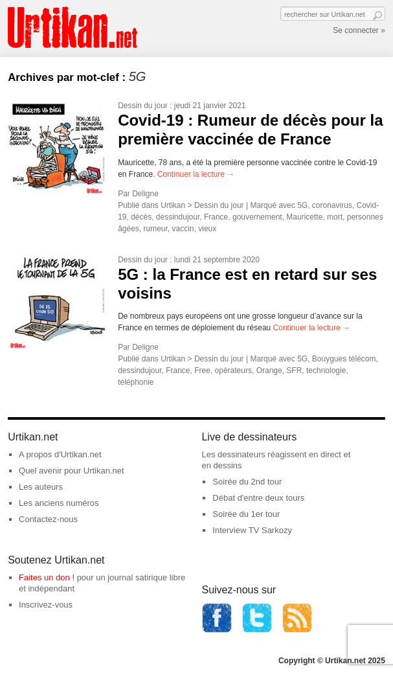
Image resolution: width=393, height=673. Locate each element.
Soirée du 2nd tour (247, 481)
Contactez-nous (48, 519)
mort (334, 217)
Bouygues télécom (344, 358)
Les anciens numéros (59, 503)
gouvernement (257, 217)
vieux (207, 228)
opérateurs (233, 370)
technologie (326, 370)
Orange (269, 370)
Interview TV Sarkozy (252, 530)
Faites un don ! (46, 577)
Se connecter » (359, 30)
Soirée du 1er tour (246, 514)
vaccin (183, 228)
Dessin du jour (143, 105)
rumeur (156, 228)
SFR (294, 370)
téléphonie (135, 382)
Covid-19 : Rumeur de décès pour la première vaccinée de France (250, 129)
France (216, 217)
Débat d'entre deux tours (258, 498)
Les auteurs (41, 487)
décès (141, 217)
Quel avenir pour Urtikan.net (71, 470)
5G (302, 205)
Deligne (145, 193)
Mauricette (304, 217)
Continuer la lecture (195, 174)
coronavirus (332, 205)
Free (202, 370)
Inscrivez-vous (46, 605)
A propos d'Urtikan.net (60, 454)
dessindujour (177, 217)
